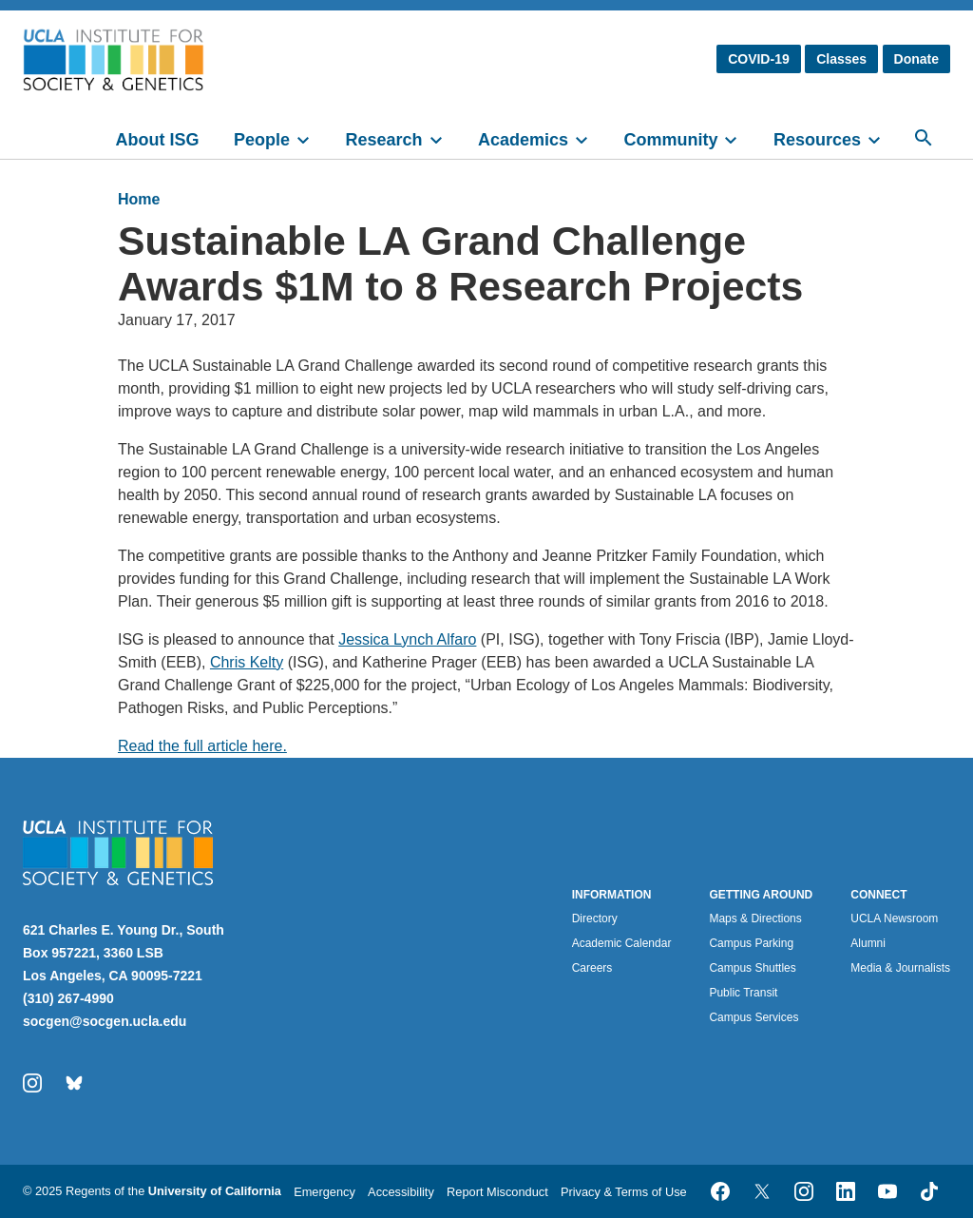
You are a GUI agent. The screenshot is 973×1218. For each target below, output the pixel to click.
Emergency (324, 1192)
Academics (523, 139)
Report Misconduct (497, 1192)
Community (670, 139)
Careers (592, 968)
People (262, 139)
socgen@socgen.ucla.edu (104, 1021)
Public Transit (743, 992)
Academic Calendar (622, 943)
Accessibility (401, 1192)
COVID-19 (759, 59)
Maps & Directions (755, 918)
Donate (916, 59)
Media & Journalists (900, 968)
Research (383, 139)
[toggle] (311, 138)
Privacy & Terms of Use (624, 1192)
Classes (841, 59)
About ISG (158, 139)
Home (139, 199)
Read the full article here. (202, 746)
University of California (214, 1191)
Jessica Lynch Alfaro (407, 639)
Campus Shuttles (752, 968)
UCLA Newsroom (894, 918)
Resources (817, 139)
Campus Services (753, 1017)
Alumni (868, 943)
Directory (595, 918)
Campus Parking (751, 943)
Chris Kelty (246, 662)
